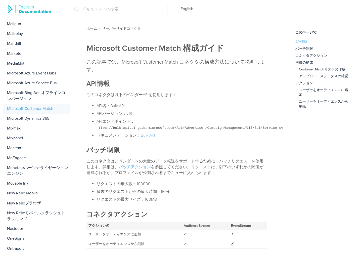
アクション (304, 83)
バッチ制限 (304, 49)
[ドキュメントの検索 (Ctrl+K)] (119, 9)
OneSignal (16, 238)
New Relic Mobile (22, 193)
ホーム (91, 28)
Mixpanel (15, 138)
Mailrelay (15, 33)
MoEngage (16, 157)
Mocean (14, 147)
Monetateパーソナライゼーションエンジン (37, 170)
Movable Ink (17, 183)
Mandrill (14, 43)
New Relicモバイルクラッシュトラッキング (36, 215)
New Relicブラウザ (24, 203)
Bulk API (148, 135)
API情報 (301, 42)
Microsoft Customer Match (30, 108)
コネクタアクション (311, 56)
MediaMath (17, 63)
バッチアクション (135, 167)
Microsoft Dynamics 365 (28, 118)
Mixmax (14, 128)
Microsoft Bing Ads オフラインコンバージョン (36, 95)
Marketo (14, 53)
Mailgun (14, 23)
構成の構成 (304, 62)
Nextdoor (15, 228)
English (186, 8)
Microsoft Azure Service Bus (32, 83)
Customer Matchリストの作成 (322, 69)
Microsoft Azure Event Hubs (31, 73)
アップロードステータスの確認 (323, 76)
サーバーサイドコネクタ (121, 28)
